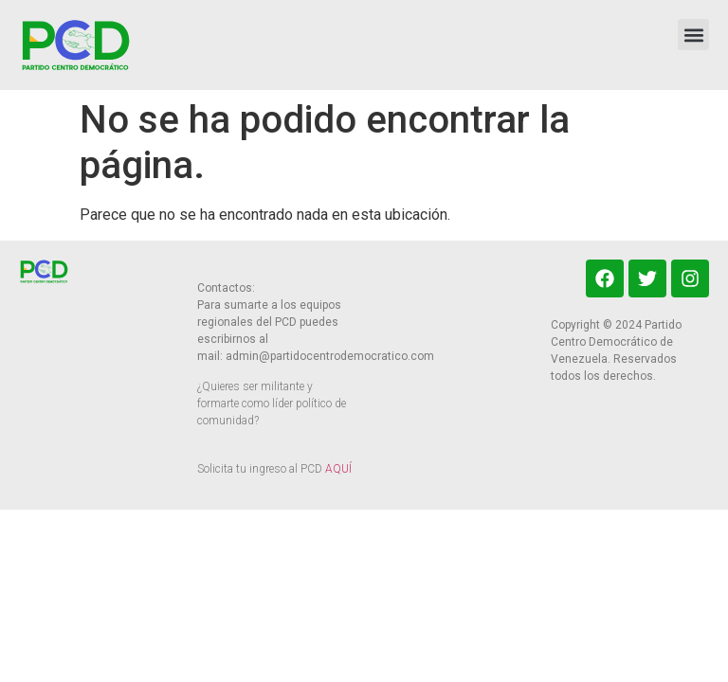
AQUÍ (338, 469)
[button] (693, 34)
